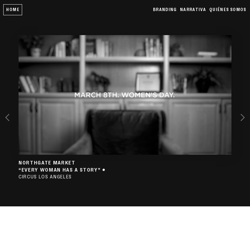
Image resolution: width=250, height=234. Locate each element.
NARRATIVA (193, 9)
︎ (7, 116)
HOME (12, 9)
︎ (242, 116)
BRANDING (165, 9)
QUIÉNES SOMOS (227, 9)
